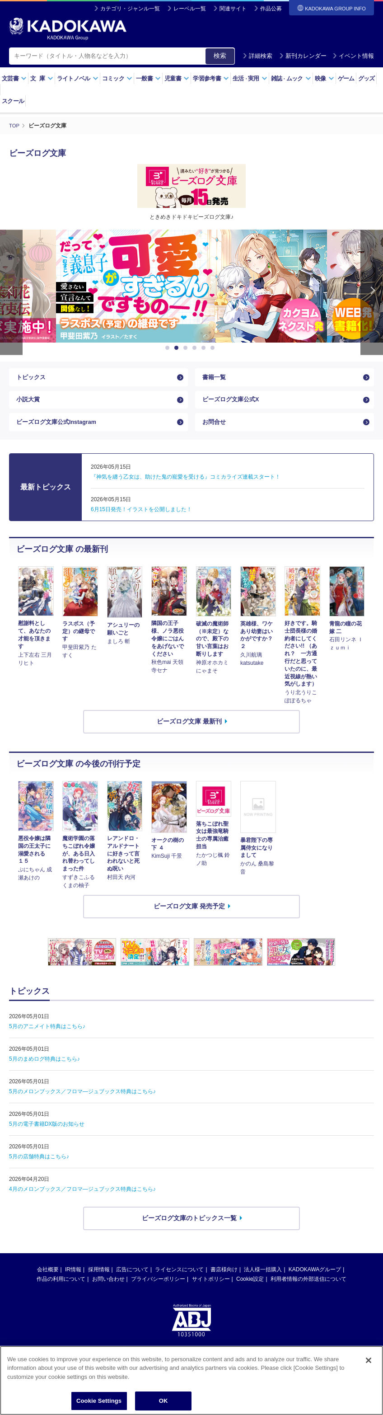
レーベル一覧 (189, 8)
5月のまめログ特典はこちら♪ (44, 1071)
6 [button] (214, 348)
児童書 (176, 78)
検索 (220, 55)
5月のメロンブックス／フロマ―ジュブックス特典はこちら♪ (82, 1103)
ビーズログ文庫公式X (232, 405)
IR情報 (73, 1282)
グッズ (366, 78)
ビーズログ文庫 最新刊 (189, 733)
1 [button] (169, 348)
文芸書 (14, 78)
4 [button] (196, 348)
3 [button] (187, 348)
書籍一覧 (215, 379)
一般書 (148, 78)
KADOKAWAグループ (315, 1282)
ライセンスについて (179, 1282)
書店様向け (224, 1282)
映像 (324, 78)
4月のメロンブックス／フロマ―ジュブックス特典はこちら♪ (82, 1201)
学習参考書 (211, 78)
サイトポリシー (211, 1291)
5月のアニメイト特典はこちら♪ (47, 1038)
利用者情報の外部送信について (308, 1291)
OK (163, 1400)
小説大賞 (29, 405)
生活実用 (250, 78)
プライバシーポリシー (158, 1291)
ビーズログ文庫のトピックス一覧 (189, 1230)
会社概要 (48, 1282)
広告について (132, 1282)
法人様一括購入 (263, 1282)
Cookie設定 (250, 1291)
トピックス (32, 379)
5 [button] (205, 348)
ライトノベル (77, 78)
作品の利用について (61, 1291)
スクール (13, 101)
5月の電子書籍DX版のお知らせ (46, 1136)
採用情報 (99, 1282)
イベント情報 (353, 55)
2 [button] (178, 348)
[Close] (368, 1360)
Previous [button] (11, 292)
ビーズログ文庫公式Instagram (59, 432)
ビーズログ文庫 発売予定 (189, 918)
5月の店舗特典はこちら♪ (39, 1169)
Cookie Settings (98, 1400)
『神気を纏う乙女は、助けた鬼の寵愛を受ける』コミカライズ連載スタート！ (185, 489)
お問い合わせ (108, 1291)
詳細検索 (257, 55)
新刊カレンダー (303, 55)
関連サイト (233, 8)
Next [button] (371, 292)
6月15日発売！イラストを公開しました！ (141, 521)
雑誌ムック (291, 78)
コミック (117, 78)
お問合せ (215, 432)
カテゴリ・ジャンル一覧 (130, 8)
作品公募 (271, 8)
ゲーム (346, 78)
